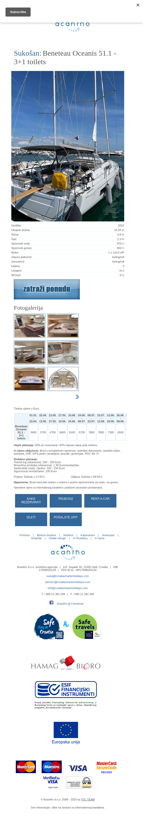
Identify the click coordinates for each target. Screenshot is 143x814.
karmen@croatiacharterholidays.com (67, 582)
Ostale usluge (57, 538)
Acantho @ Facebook (70, 603)
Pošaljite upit (66, 517)
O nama (99, 538)
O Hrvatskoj (80, 538)
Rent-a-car (100, 499)
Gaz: (14, 238)
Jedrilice (68, 535)
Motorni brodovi (46, 535)
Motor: (15, 252)
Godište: (16, 225)
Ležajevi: (16, 270)
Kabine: (16, 266)
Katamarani (88, 535)
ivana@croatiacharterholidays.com (68, 576)
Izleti (31, 517)
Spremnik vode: (20, 243)
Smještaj (36, 538)
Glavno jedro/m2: (21, 257)
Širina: (15, 234)
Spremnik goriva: (21, 248)
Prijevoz (65, 499)
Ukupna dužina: (20, 229)
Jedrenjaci (108, 535)
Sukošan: (27, 53)
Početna (25, 535)
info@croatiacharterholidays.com (68, 588)
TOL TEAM (88, 799)
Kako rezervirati (31, 500)
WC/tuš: (16, 275)
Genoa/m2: (18, 261)
